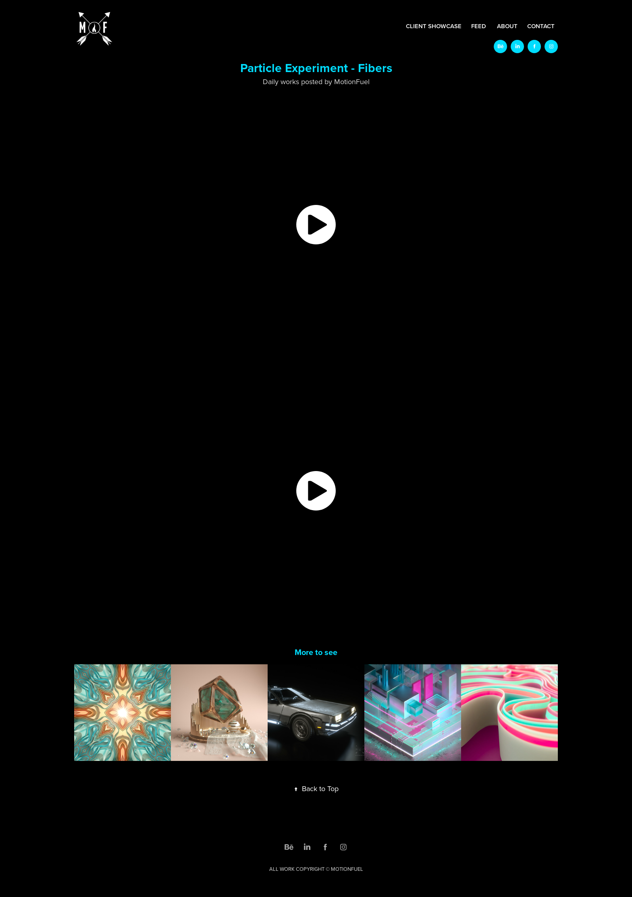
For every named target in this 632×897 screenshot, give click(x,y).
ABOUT (507, 26)
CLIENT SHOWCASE (434, 26)
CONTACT (541, 26)
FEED (478, 26)
